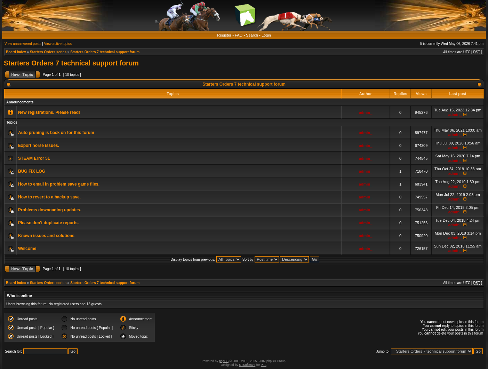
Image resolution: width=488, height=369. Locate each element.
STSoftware (247, 365)
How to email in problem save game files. (58, 184)
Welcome (27, 248)
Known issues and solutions (46, 235)
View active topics (58, 44)
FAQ (238, 35)
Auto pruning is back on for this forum (56, 132)
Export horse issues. (38, 145)
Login (266, 35)
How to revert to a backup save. (49, 197)
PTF (263, 365)
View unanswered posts (23, 44)
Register (224, 35)
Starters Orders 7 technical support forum (104, 52)
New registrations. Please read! (49, 112)
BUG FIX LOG (31, 171)
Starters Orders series (48, 52)
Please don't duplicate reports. (48, 222)
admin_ (366, 112)
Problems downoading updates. (49, 209)
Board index (16, 52)
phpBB (224, 361)
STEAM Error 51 (34, 158)
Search (252, 35)
